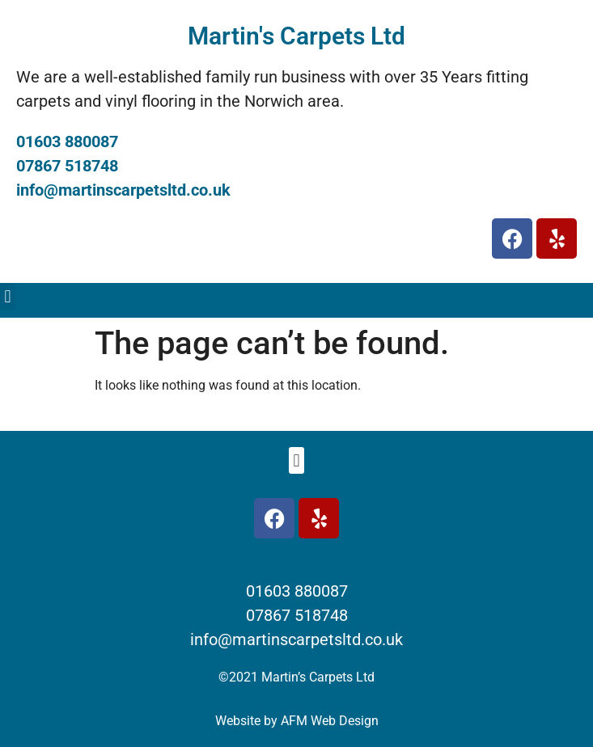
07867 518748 (67, 165)
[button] (7, 296)
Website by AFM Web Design (297, 720)
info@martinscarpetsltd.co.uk (123, 190)
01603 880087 (67, 141)
